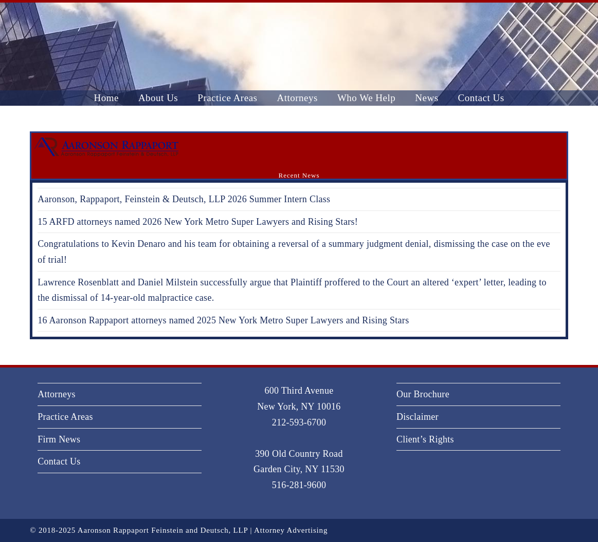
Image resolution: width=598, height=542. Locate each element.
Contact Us (59, 461)
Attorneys (57, 394)
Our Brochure (422, 394)
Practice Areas (65, 417)
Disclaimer (417, 417)
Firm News (59, 439)
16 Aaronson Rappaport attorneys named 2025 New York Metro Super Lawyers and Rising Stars (223, 320)
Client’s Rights (425, 439)
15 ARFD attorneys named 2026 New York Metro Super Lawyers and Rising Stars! (198, 222)
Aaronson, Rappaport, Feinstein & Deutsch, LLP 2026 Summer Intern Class (184, 199)
